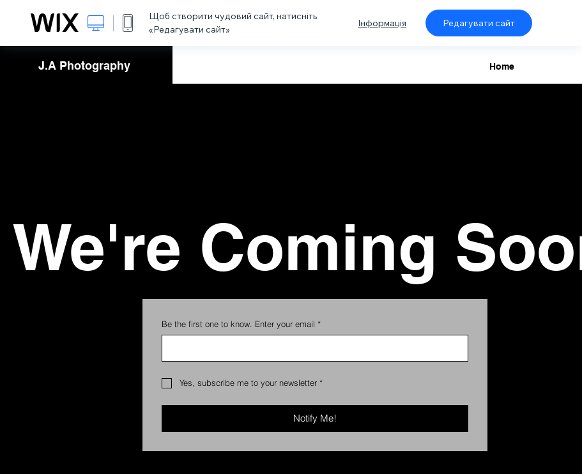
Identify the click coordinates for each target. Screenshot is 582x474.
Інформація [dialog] (382, 23)
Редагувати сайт (479, 23)
